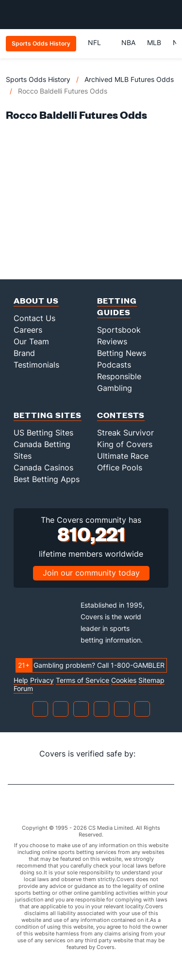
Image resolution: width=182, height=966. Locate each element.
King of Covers (124, 444)
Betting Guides (117, 306)
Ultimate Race (123, 456)
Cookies (123, 680)
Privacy (42, 680)
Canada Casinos (43, 467)
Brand (24, 353)
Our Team (31, 341)
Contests (121, 414)
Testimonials (36, 365)
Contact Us (34, 318)
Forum (23, 688)
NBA (128, 42)
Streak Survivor (125, 432)
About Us (36, 300)
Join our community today (91, 573)
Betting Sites (48, 414)
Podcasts (114, 365)
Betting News (121, 353)
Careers (28, 330)
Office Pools (119, 467)
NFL (99, 42)
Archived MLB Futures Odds (129, 79)
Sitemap (151, 680)
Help (21, 680)
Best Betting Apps (47, 479)
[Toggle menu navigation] (169, 14)
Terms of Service (82, 680)
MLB (154, 42)
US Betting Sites (43, 432)
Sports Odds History (38, 79)
